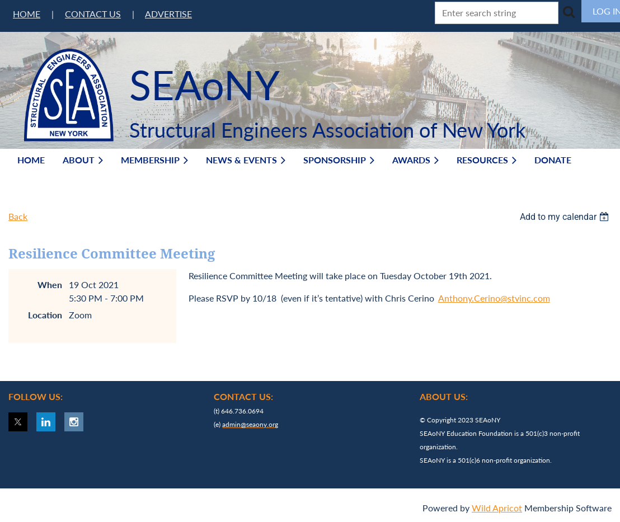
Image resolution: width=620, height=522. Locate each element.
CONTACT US (93, 13)
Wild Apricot (497, 507)
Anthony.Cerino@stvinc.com (494, 298)
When (49, 284)
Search (569, 12)
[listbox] (566, 217)
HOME (26, 13)
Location (45, 314)
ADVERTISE (168, 13)
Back (17, 216)
